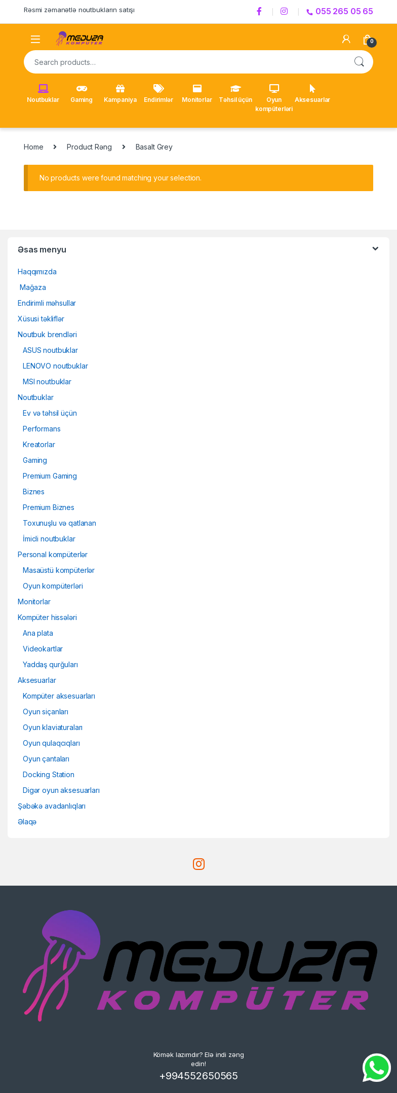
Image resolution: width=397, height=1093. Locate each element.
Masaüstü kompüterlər (59, 570)
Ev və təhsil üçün (50, 413)
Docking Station (48, 774)
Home (33, 146)
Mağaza (32, 287)
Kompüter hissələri (47, 617)
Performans (42, 428)
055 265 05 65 (339, 11)
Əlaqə (27, 821)
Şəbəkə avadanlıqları (52, 805)
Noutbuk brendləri (47, 334)
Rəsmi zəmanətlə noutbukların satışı (79, 10)
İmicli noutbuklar (49, 538)
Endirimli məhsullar (47, 303)
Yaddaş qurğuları (50, 664)
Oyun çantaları (46, 758)
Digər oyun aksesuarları (61, 790)
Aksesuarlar (312, 93)
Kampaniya (120, 93)
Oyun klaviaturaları (53, 727)
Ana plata (38, 633)
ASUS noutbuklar (50, 350)
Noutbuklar (43, 93)
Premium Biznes (48, 507)
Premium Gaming (50, 475)
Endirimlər (158, 93)
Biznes (34, 491)
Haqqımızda (37, 271)
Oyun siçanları (45, 711)
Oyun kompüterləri (274, 98)
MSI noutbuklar (47, 381)
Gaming (81, 93)
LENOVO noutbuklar (55, 365)
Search (359, 62)
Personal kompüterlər (53, 554)
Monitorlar (197, 93)
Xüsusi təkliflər (41, 318)
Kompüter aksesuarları (59, 695)
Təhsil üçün (235, 93)
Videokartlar (43, 648)
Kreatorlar (39, 444)
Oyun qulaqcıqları (51, 743)
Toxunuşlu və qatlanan (59, 523)
